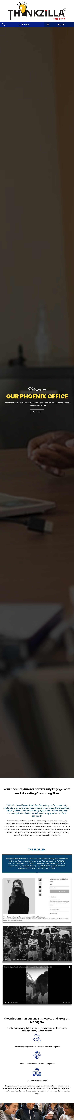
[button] (22, 24)
